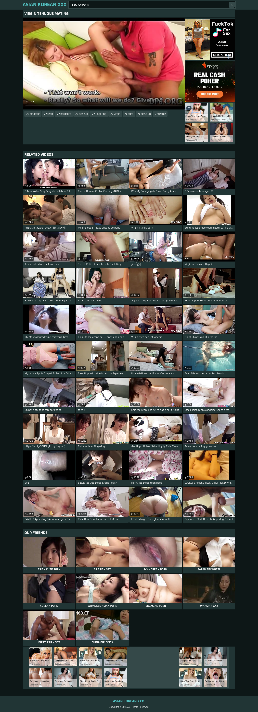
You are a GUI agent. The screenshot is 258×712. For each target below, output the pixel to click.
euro (130, 114)
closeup (83, 114)
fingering (100, 114)
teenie (162, 114)
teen (50, 114)
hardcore (65, 114)
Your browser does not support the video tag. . (104, 63)
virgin (117, 114)
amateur (35, 114)
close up (146, 114)
